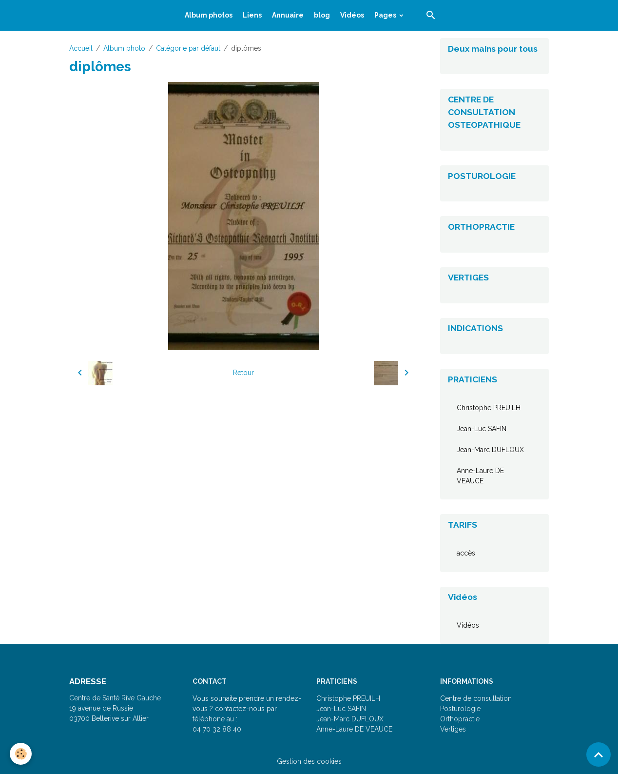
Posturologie (460, 709)
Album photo (124, 48)
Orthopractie (460, 719)
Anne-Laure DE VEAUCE (480, 476)
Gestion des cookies (309, 761)
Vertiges (453, 729)
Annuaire (288, 15)
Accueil (81, 48)
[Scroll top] (598, 754)
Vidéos (352, 15)
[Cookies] (21, 754)
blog (322, 15)
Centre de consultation (476, 698)
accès (466, 553)
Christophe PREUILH (489, 408)
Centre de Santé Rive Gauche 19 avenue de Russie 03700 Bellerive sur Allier (115, 708)
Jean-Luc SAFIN (481, 429)
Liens (252, 15)
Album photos (208, 15)
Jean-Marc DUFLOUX (490, 450)
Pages (386, 15)
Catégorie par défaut (188, 48)
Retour (243, 373)
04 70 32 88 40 (217, 729)
